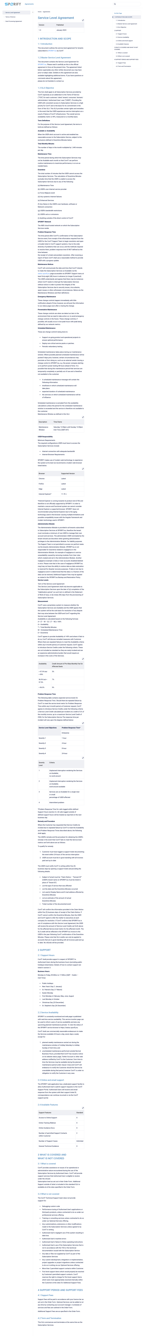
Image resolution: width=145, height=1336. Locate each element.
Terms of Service (10, 17)
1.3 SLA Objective (121, 27)
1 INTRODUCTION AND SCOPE (123, 17)
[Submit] (115, 4)
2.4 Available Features (122, 44)
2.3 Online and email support (124, 40)
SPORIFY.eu (52, 51)
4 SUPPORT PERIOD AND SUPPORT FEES (126, 59)
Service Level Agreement (12, 12)
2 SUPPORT (117, 30)
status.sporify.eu (44, 274)
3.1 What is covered (121, 53)
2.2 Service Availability (122, 37)
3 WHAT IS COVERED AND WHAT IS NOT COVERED (126, 48)
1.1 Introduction (120, 20)
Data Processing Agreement (13, 21)
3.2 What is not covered (123, 56)
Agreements (29, 4)
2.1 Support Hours (121, 34)
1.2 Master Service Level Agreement (126, 24)
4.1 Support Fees (121, 63)
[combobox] (127, 4)
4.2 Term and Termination (123, 66)
